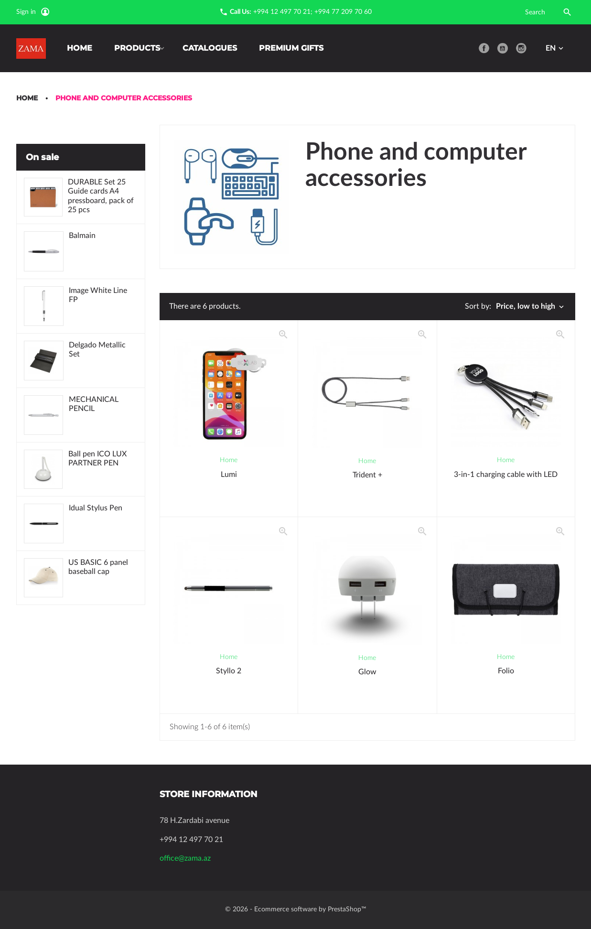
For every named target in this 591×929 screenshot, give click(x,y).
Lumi (229, 474)
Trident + (367, 475)
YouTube (502, 48)
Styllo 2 (228, 671)
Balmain (82, 237)
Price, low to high (531, 307)
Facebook (484, 48)
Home (79, 48)
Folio (506, 671)
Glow (367, 672)
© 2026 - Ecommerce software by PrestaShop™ (295, 909)
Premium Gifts (295, 48)
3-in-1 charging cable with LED (506, 474)
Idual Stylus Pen (96, 510)
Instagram (521, 48)
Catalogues (213, 48)
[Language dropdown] (555, 48)
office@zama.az (185, 858)
